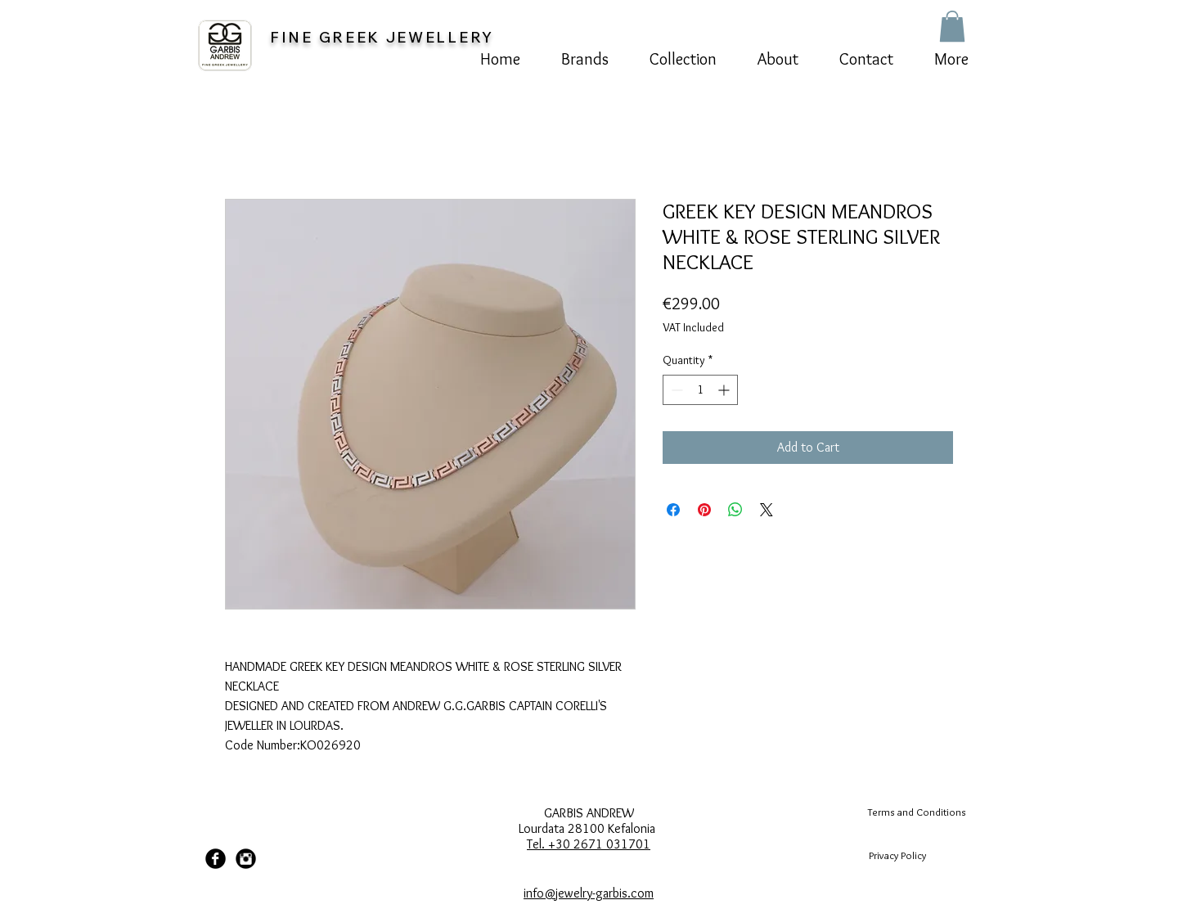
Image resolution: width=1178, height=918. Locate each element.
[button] (952, 26)
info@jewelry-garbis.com (589, 893)
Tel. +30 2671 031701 (588, 844)
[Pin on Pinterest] (704, 510)
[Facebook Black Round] (215, 858)
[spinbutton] (700, 390)
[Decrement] (675, 390)
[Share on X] (766, 510)
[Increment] (725, 390)
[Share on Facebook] (673, 510)
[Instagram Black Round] (246, 858)
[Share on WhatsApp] (735, 510)
